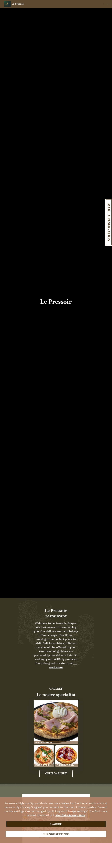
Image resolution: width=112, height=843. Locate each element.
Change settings (56, 834)
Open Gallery (56, 773)
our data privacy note (70, 815)
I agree (56, 824)
